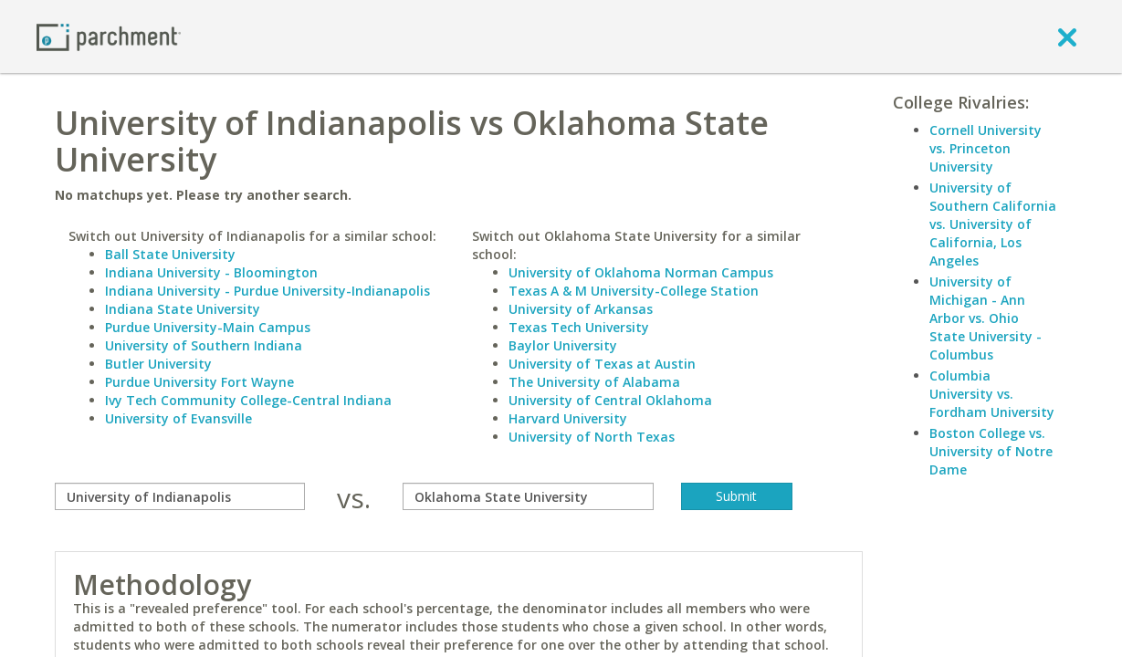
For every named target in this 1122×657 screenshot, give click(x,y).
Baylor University (563, 345)
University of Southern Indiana (203, 345)
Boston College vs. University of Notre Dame (991, 451)
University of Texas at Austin (602, 363)
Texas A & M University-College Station (634, 290)
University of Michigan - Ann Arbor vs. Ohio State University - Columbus (985, 318)
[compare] (180, 496)
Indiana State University (182, 309)
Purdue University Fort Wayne (199, 382)
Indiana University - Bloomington (211, 272)
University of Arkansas (581, 309)
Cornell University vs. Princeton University (985, 148)
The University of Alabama (594, 382)
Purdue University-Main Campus (207, 327)
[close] (1067, 36)
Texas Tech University (579, 327)
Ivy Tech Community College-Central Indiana (248, 400)
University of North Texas (592, 436)
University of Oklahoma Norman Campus (641, 272)
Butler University (158, 363)
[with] (528, 496)
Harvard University (568, 418)
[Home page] (109, 36)
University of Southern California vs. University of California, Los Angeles (992, 224)
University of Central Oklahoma (610, 400)
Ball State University (170, 254)
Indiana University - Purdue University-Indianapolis (267, 290)
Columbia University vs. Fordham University (991, 394)
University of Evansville (178, 418)
